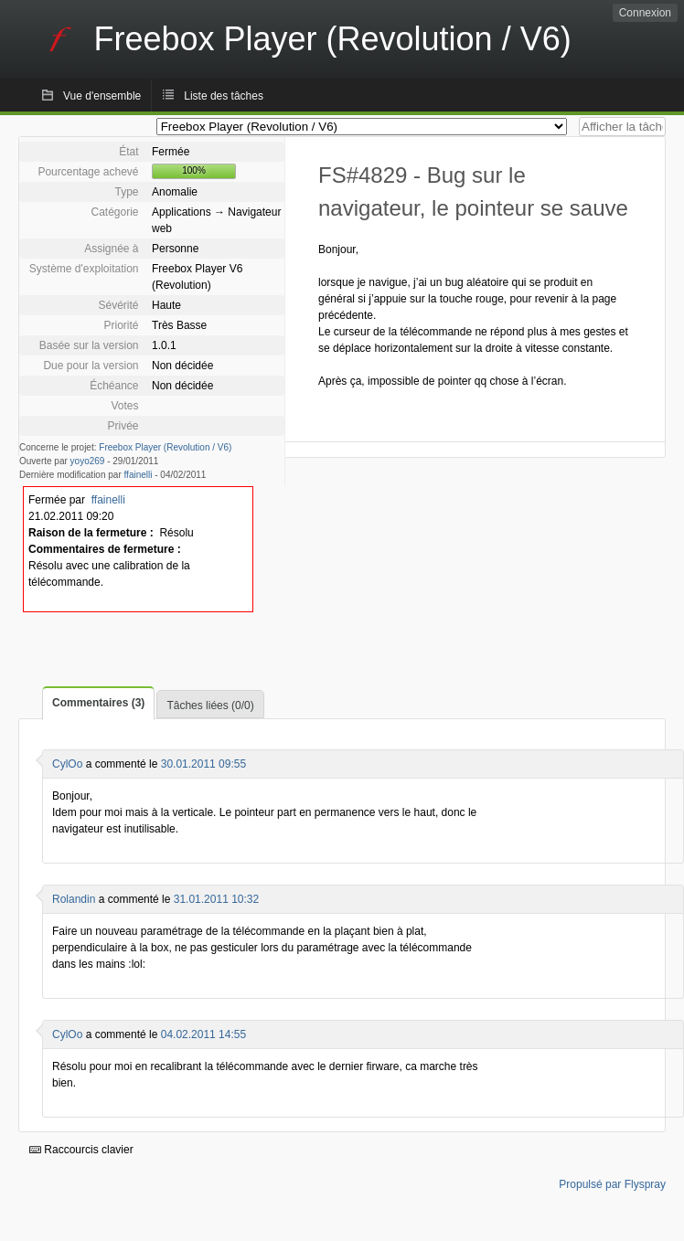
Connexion (645, 12)
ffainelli (138, 475)
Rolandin (73, 899)
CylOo (67, 764)
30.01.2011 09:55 (203, 764)
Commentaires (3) (98, 702)
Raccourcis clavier (81, 1149)
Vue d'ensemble (102, 96)
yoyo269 (87, 461)
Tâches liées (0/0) (209, 705)
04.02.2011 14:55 (203, 1034)
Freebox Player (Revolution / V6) (165, 447)
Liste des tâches (223, 96)
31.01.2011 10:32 (216, 899)
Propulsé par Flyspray (612, 1184)
